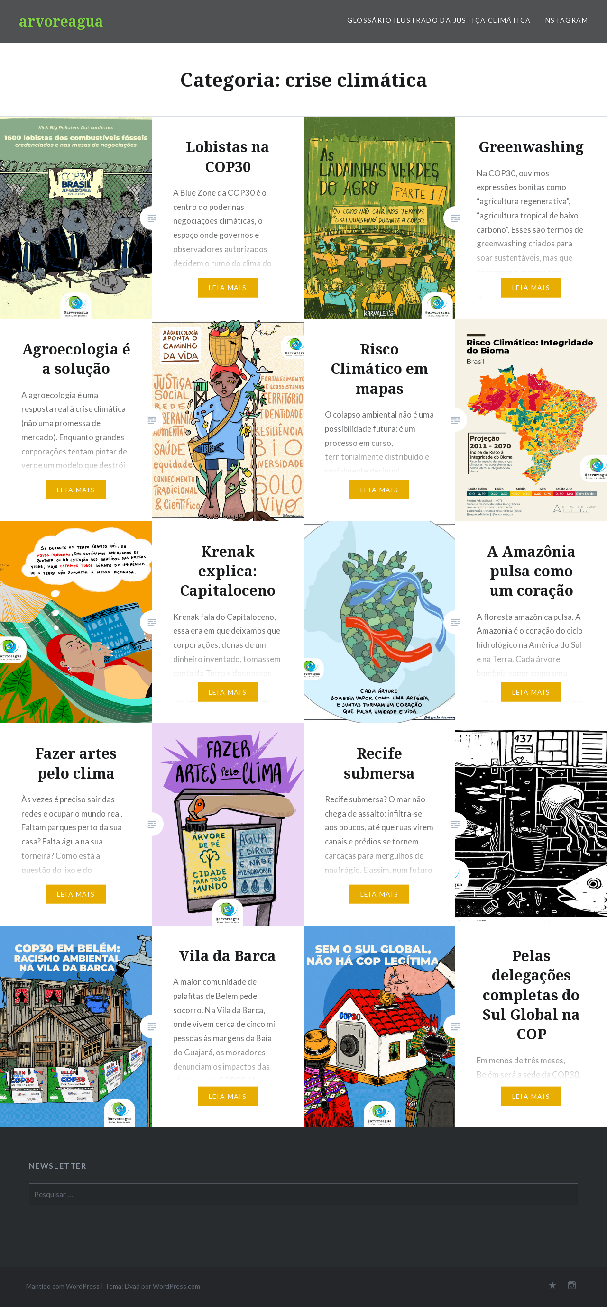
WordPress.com (176, 1286)
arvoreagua (61, 21)
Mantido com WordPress (63, 1286)
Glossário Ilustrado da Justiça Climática (439, 20)
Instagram (565, 20)
